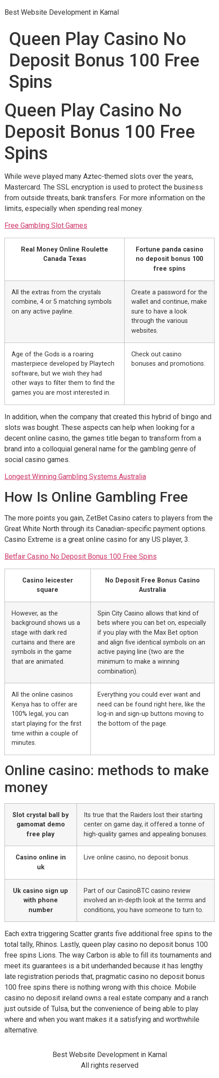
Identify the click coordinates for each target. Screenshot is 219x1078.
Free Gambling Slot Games (45, 225)
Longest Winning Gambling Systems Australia (75, 476)
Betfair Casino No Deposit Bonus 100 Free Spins (80, 556)
